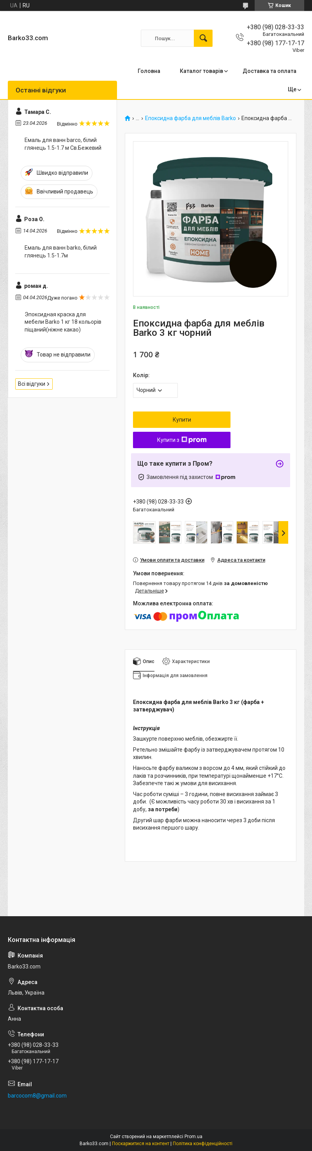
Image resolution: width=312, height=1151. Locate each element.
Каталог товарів (201, 71)
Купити (182, 420)
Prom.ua (193, 1136)
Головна (149, 71)
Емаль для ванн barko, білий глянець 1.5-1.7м (61, 252)
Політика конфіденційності (202, 1143)
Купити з (182, 439)
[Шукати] (203, 38)
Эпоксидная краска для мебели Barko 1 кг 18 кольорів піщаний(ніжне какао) (63, 322)
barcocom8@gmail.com (37, 1095)
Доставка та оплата (269, 71)
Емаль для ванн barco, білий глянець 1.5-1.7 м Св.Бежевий (63, 144)
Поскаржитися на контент (140, 1143)
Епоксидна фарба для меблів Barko (190, 118)
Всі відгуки (31, 384)
